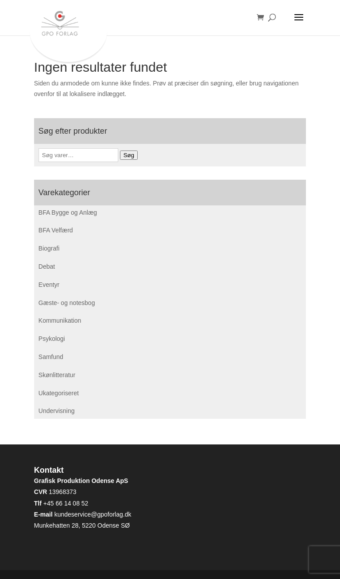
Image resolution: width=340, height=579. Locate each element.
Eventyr (49, 284)
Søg (129, 155)
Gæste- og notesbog (67, 302)
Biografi (49, 248)
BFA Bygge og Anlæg (68, 212)
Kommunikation (60, 320)
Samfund (51, 356)
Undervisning (57, 410)
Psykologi (52, 338)
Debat (47, 266)
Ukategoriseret (59, 393)
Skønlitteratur (57, 374)
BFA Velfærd (56, 230)
